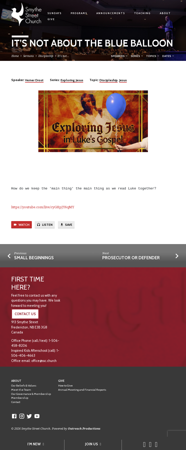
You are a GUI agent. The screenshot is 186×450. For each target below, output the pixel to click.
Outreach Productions (84, 428)
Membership (19, 398)
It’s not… (63, 56)
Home (15, 56)
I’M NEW (35, 444)
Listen (44, 225)
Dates (168, 55)
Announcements (110, 13)
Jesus (123, 80)
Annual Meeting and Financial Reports (82, 389)
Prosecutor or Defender (131, 257)
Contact (15, 402)
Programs (79, 13)
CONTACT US (25, 314)
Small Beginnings (34, 257)
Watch (21, 225)
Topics (153, 55)
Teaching (142, 13)
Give (51, 19)
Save (66, 225)
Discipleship (45, 56)
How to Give (65, 385)
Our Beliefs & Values (23, 385)
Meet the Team (21, 389)
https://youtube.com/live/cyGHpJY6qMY (42, 207)
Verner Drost (34, 80)
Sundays (54, 13)
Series (137, 55)
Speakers (119, 55)
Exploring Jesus (72, 80)
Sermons (28, 56)
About (165, 13)
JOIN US (93, 444)
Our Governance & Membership (31, 394)
